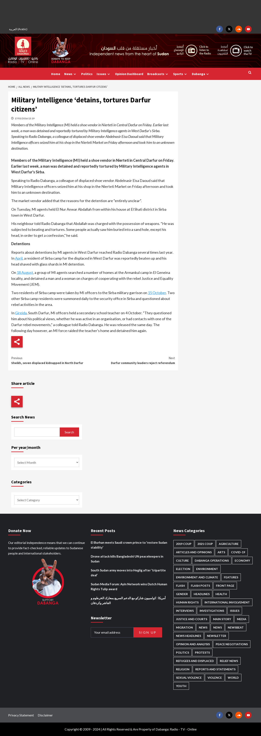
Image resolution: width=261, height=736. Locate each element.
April (19, 258)
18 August (25, 272)
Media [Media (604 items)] (241, 619)
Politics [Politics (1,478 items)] (182, 652)
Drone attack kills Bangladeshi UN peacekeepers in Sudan (127, 558)
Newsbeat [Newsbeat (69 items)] (236, 627)
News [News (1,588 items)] (217, 627)
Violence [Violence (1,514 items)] (215, 677)
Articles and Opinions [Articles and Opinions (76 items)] (194, 552)
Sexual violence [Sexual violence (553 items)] (189, 677)
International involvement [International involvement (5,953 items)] (227, 602)
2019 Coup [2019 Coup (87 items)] (183, 544)
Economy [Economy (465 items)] (242, 560)
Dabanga (201, 74)
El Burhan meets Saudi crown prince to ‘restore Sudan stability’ (129, 545)
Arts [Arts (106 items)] (221, 552)
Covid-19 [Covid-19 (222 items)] (238, 552)
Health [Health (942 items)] (221, 594)
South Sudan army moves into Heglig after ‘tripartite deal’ (128, 572)
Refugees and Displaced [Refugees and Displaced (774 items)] (195, 661)
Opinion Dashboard (129, 74)
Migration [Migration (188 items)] (184, 627)
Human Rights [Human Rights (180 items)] (187, 602)
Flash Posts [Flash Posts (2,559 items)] (200, 585)
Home (55, 74)
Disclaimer (45, 715)
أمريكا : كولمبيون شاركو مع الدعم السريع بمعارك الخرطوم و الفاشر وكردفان (128, 600)
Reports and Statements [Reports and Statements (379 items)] (215, 669)
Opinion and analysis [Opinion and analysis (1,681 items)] (193, 644)
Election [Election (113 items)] (183, 569)
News (70, 74)
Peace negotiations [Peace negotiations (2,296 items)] (232, 644)
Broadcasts (158, 74)
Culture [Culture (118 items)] (182, 560)
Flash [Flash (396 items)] (180, 585)
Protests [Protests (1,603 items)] (202, 652)
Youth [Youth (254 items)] (181, 686)
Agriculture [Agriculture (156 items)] (229, 544)
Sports (180, 74)
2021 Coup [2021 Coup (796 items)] (205, 544)
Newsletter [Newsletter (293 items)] (216, 635)
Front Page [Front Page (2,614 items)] (225, 585)
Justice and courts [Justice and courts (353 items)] (191, 619)
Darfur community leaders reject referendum (134, 360)
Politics (87, 74)
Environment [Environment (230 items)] (207, 569)
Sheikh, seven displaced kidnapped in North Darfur (52, 360)
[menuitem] (18, 29)
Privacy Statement (21, 715)
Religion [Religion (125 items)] (182, 669)
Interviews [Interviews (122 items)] (185, 610)
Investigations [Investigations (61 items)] (212, 610)
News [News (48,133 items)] (203, 627)
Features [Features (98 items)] (231, 577)
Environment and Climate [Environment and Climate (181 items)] (197, 577)
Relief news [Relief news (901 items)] (229, 661)
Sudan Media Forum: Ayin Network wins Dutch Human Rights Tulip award (129, 586)
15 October (157, 292)
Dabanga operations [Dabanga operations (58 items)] (212, 560)
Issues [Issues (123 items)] (234, 610)
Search (69, 432)
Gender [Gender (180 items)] (182, 594)
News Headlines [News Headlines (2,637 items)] (188, 635)
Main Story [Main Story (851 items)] (222, 619)
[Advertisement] (130, 12)
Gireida (21, 313)
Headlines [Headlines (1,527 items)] (202, 594)
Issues (104, 74)
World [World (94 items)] (233, 677)
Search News (23, 416)
